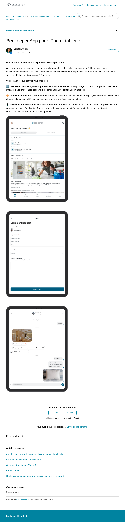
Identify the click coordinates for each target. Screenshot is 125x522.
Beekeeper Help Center (16, 16)
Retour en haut (14, 436)
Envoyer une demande (78, 427)
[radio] (54, 413)
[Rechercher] (97, 16)
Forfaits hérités (13, 470)
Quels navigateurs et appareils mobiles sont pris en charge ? (35, 476)
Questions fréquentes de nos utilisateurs (45, 16)
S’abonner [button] (112, 49)
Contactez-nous (93, 5)
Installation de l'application (20, 30)
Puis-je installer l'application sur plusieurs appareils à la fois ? (35, 454)
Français (77, 5)
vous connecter (22, 500)
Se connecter (110, 5)
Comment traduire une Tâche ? (21, 465)
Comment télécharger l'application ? (23, 459)
